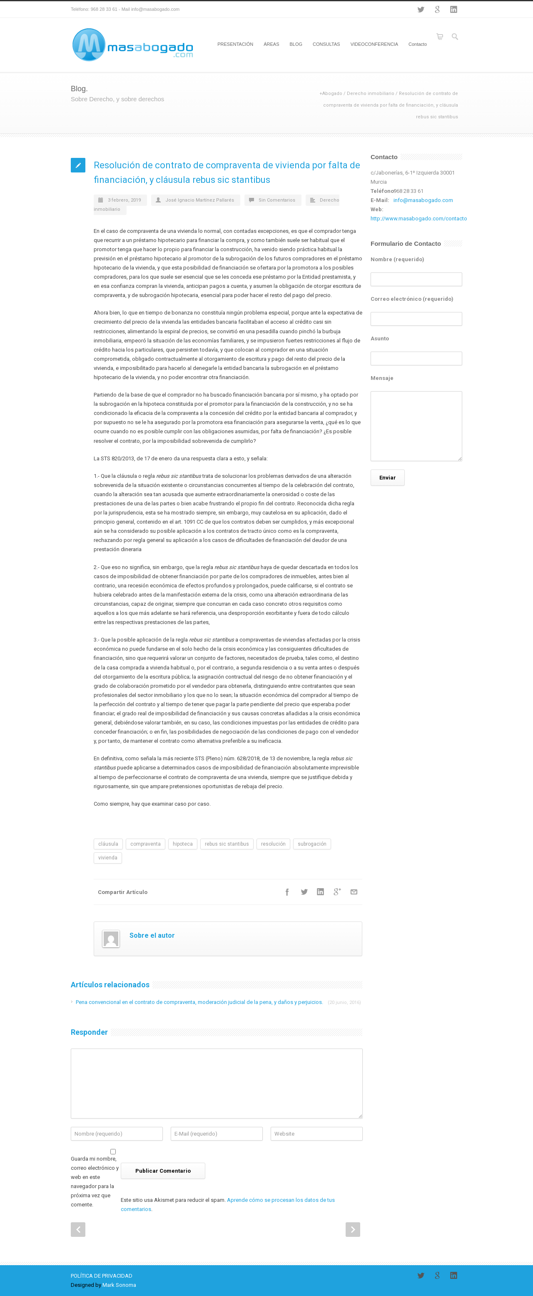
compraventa (145, 844)
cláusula (108, 844)
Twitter (420, 9)
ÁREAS (271, 44)
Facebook (287, 892)
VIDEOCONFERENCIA (374, 44)
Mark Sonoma (119, 1285)
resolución (273, 844)
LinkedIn (454, 9)
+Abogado (330, 93)
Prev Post (78, 1229)
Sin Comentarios (277, 200)
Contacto (417, 44)
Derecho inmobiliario (370, 93)
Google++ (337, 892)
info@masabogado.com (423, 200)
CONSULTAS (326, 44)
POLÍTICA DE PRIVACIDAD (101, 1276)
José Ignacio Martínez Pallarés (199, 200)
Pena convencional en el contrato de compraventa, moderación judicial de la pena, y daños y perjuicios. (218, 1002)
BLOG (295, 44)
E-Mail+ (354, 892)
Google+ (437, 9)
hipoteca (183, 844)
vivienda (107, 858)
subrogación (312, 844)
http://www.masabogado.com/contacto (419, 218)
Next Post (353, 1229)
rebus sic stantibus (227, 844)
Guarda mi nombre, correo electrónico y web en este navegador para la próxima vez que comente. (95, 1182)
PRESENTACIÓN (235, 44)
